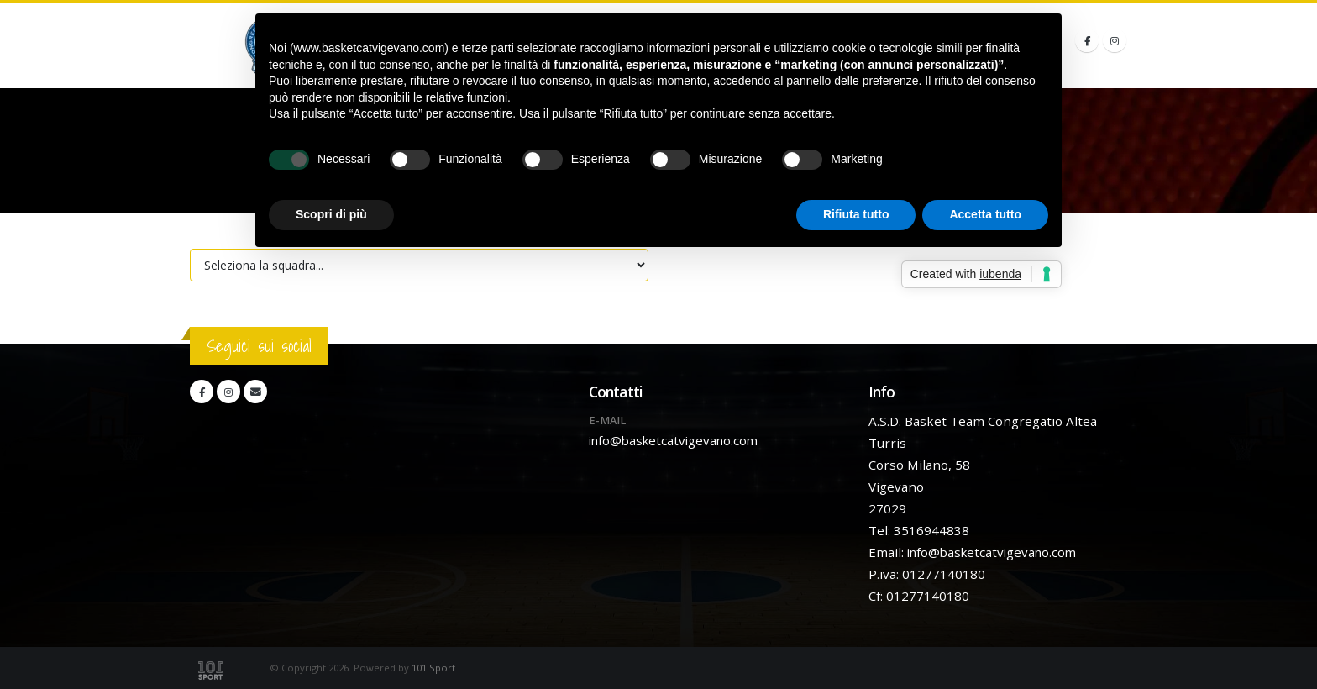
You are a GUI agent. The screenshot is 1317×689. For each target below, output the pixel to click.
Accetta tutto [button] (985, 214)
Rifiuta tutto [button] (856, 214)
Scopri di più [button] (331, 214)
